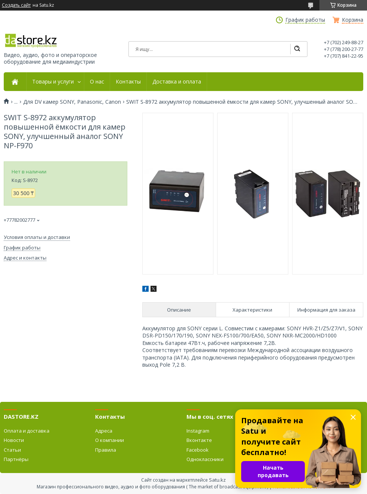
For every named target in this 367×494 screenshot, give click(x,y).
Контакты (128, 81)
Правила (105, 449)
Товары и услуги (53, 81)
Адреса (103, 430)
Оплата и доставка (26, 430)
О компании (109, 440)
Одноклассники (205, 459)
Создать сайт (16, 5)
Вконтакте (199, 440)
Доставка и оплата (176, 81)
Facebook (197, 449)
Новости (14, 440)
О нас (97, 81)
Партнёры (16, 459)
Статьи (12, 449)
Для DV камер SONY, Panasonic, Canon (72, 102)
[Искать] (297, 49)
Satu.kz (217, 479)
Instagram (197, 430)
